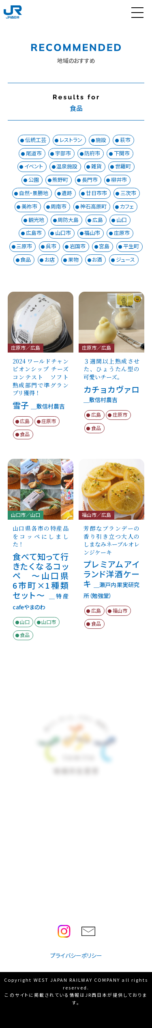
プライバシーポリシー (76, 955)
